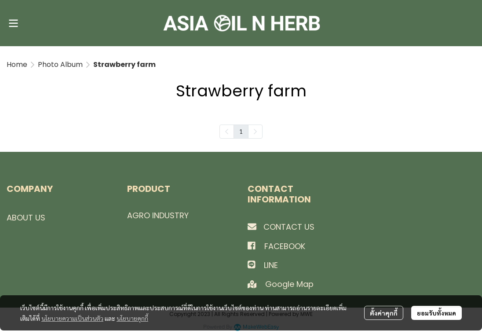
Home (17, 64)
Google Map (290, 284)
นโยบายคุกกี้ (132, 318)
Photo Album (60, 64)
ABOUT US (26, 217)
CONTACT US (288, 226)
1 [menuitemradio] (241, 131)
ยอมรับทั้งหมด (436, 313)
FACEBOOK (284, 246)
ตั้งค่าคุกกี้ (384, 313)
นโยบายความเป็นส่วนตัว (72, 318)
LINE (271, 265)
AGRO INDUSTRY (158, 215)
